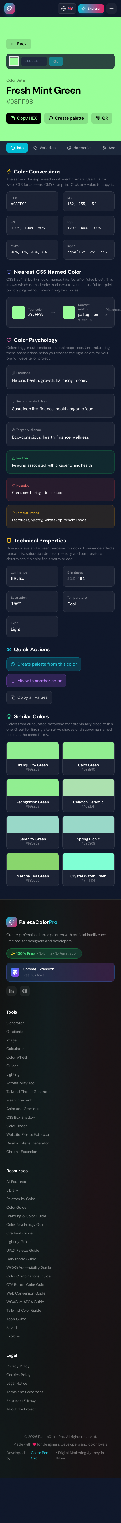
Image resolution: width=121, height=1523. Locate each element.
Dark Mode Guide (21, 1258)
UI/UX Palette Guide (22, 1250)
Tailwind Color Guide (23, 1310)
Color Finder (16, 1125)
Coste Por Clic (39, 1455)
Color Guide (16, 1207)
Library (12, 1190)
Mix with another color (36, 680)
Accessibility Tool (20, 1083)
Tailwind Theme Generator (28, 1091)
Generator (15, 1023)
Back (19, 44)
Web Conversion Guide (25, 1293)
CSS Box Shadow (20, 1117)
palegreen (88, 315)
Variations (45, 147)
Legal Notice (16, 1383)
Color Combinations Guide (28, 1276)
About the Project (21, 1409)
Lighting (12, 1074)
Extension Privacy (21, 1400)
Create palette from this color (44, 664)
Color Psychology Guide (26, 1224)
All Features (16, 1181)
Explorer (13, 1336)
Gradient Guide (19, 1233)
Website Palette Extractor (27, 1134)
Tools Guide (16, 1319)
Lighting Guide (18, 1241)
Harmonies (79, 147)
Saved (11, 1327)
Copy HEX (24, 118)
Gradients (14, 1031)
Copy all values (29, 697)
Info (17, 147)
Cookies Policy (18, 1374)
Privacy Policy (18, 1366)
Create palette (66, 118)
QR (102, 118)
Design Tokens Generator (27, 1143)
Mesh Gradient (19, 1100)
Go (55, 61)
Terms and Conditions (24, 1391)
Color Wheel (16, 1057)
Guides (12, 1065)
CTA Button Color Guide (26, 1284)
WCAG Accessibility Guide (28, 1267)
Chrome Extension (21, 1151)
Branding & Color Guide (26, 1216)
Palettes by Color (20, 1198)
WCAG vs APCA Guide (25, 1301)
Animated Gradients (23, 1108)
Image (11, 1040)
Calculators (15, 1048)
